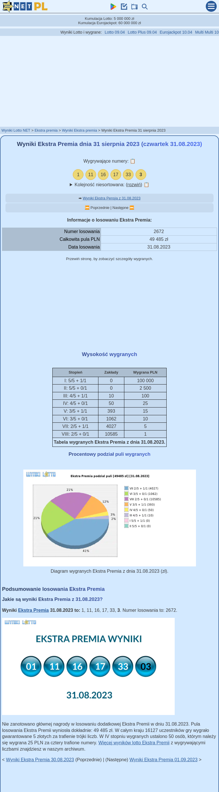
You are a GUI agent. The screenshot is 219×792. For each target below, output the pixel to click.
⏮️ (87, 207)
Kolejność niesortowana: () (112, 184)
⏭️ (132, 207)
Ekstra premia (46, 130)
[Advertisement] (109, 81)
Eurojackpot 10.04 (181, 32)
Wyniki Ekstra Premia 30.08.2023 (40, 759)
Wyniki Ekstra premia (79, 130)
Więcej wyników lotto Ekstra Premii (134, 742)
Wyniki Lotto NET (15, 130)
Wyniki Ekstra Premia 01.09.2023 (163, 759)
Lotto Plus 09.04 (148, 32)
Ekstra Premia (33, 610)
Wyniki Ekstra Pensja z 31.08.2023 (111, 198)
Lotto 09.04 (121, 32)
